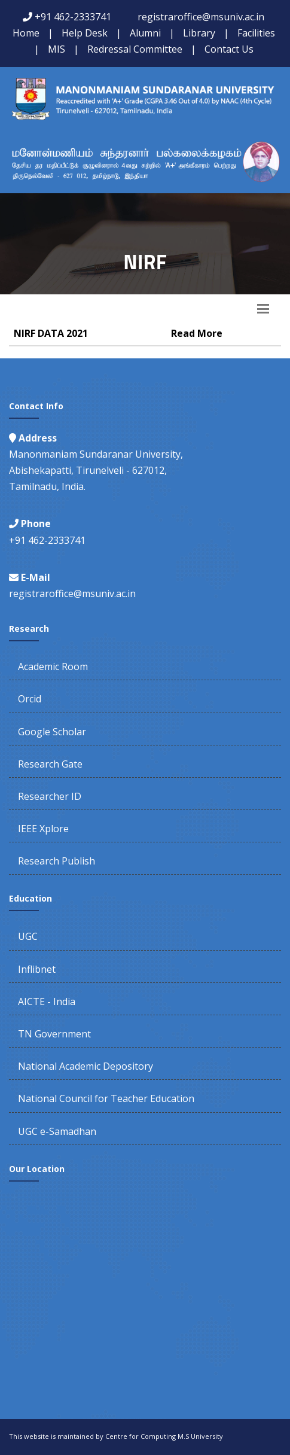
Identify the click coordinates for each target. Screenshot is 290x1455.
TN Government (54, 1033)
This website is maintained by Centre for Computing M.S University (116, 1436)
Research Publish (56, 860)
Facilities (256, 32)
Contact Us (229, 49)
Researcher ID (49, 796)
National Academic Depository (85, 1066)
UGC (28, 936)
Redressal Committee (134, 49)
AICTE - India (46, 1001)
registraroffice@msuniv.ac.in (201, 16)
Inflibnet (37, 969)
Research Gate (50, 764)
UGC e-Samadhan (57, 1131)
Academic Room (53, 666)
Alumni (145, 32)
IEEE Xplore (43, 828)
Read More (196, 333)
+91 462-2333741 (73, 16)
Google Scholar (52, 731)
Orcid (29, 698)
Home (26, 32)
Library (199, 32)
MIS (56, 49)
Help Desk (85, 32)
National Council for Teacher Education (106, 1098)
